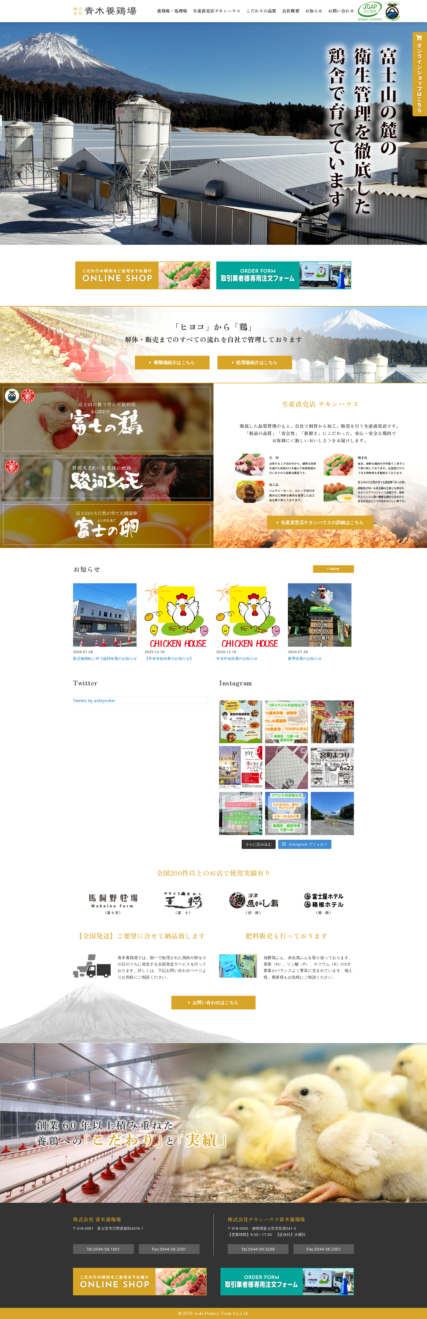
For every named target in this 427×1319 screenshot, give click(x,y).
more (334, 568)
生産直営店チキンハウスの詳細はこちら (322, 522)
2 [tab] (209, 1198)
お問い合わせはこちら (216, 1002)
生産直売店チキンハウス (217, 10)
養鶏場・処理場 (172, 10)
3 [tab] (217, 1198)
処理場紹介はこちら (257, 362)
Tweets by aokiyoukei (94, 700)
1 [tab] (201, 1198)
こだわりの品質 (261, 10)
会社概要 (290, 10)
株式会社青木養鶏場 (105, 11)
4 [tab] (226, 1198)
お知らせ (313, 10)
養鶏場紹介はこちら (174, 362)
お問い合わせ (341, 10)
